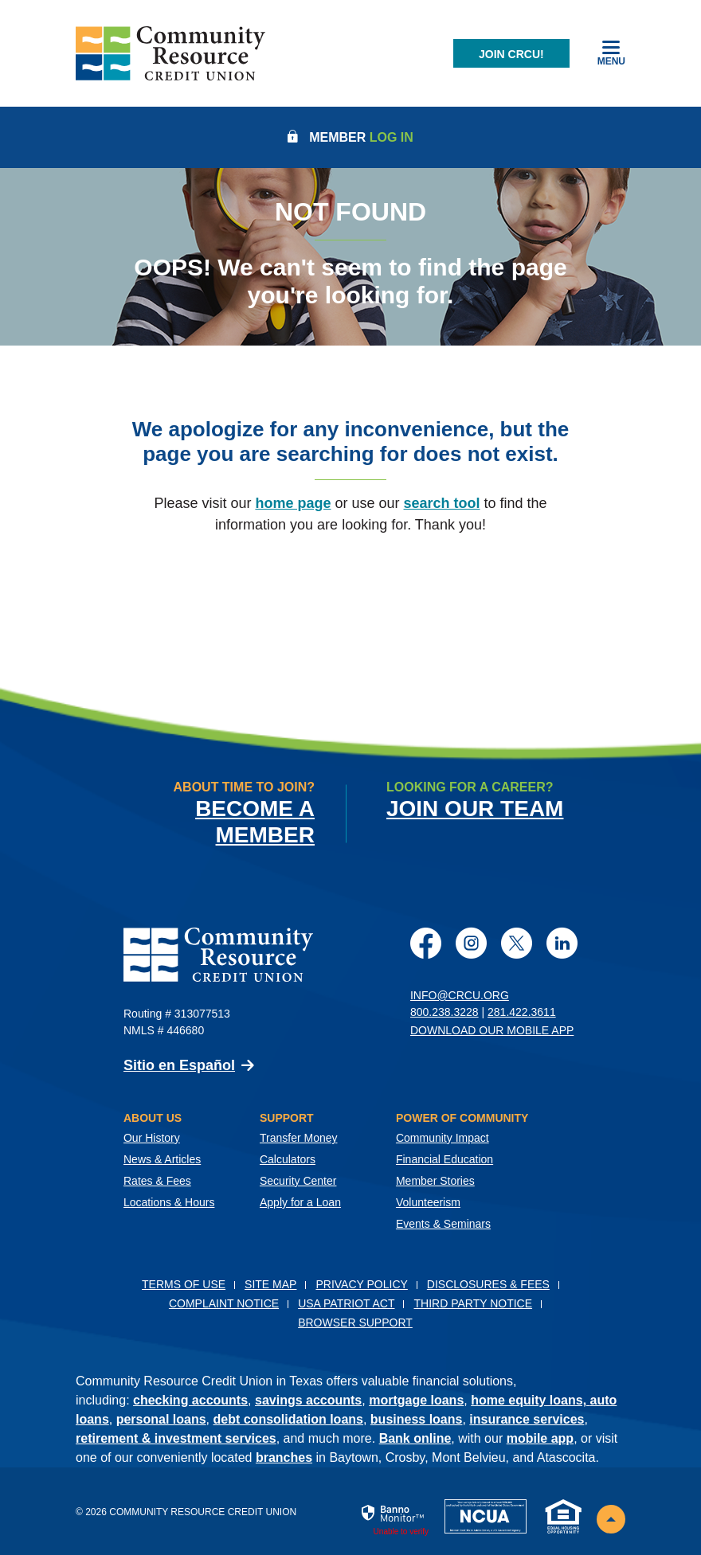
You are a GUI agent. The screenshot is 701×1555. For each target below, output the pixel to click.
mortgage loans (416, 1400)
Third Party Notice (472, 1303)
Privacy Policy (361, 1284)
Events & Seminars (443, 1223)
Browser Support (355, 1322)
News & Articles (162, 1159)
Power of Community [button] (462, 1118)
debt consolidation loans (288, 1419)
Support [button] (287, 1118)
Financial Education (444, 1159)
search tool (442, 503)
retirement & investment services (176, 1438)
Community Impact (442, 1137)
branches (284, 1457)
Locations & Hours (168, 1202)
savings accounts (308, 1400)
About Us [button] (152, 1118)
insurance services (526, 1419)
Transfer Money (299, 1137)
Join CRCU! (511, 54)
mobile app (540, 1438)
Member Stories (435, 1180)
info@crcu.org (459, 995)
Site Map (270, 1284)
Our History (151, 1137)
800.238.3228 (444, 1012)
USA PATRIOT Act (346, 1303)
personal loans (161, 1419)
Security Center (298, 1180)
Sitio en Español (179, 1065)
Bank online (415, 1438)
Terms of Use (183, 1284)
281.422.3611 (522, 1012)
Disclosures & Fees (488, 1284)
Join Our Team (474, 808)
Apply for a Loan (300, 1202)
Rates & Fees (157, 1180)
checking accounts (190, 1400)
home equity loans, (530, 1400)
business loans (416, 1419)
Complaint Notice (224, 1303)
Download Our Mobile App (492, 1030)
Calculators (287, 1159)
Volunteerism (428, 1202)
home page (293, 503)
